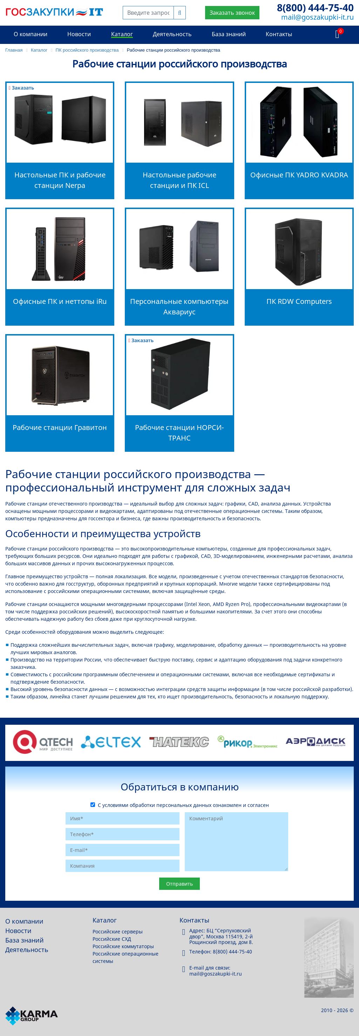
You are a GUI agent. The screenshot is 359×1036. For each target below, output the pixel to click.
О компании (30, 34)
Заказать (21, 87)
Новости (79, 34)
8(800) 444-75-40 (315, 7)
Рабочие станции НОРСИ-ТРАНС (179, 433)
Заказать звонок (232, 13)
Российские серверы (118, 931)
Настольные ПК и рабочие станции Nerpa (60, 180)
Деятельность (172, 34)
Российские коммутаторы (123, 946)
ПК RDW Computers (299, 301)
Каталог (122, 34)
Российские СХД (112, 939)
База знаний (229, 34)
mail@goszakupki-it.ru (317, 17)
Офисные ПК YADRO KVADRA (299, 175)
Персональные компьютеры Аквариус (179, 307)
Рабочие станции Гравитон (60, 427)
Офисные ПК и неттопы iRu (60, 301)
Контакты (279, 34)
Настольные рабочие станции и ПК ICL (179, 180)
